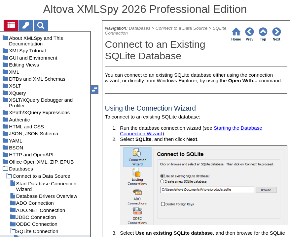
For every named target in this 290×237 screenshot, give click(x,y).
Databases (139, 28)
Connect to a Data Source (181, 28)
